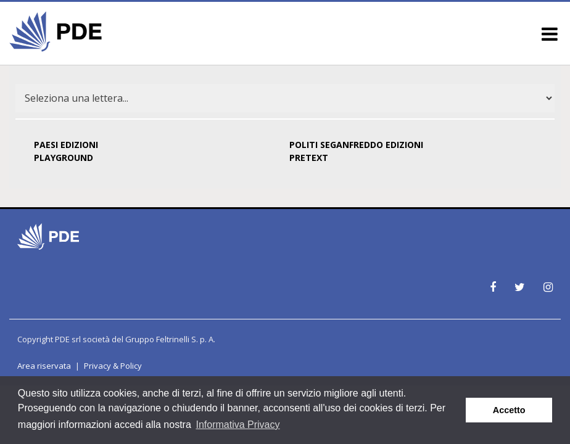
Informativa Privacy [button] (237, 424)
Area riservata (44, 365)
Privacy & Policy (113, 365)
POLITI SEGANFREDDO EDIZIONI (356, 144)
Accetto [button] (509, 410)
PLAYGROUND (63, 157)
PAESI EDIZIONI (66, 144)
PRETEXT (308, 157)
